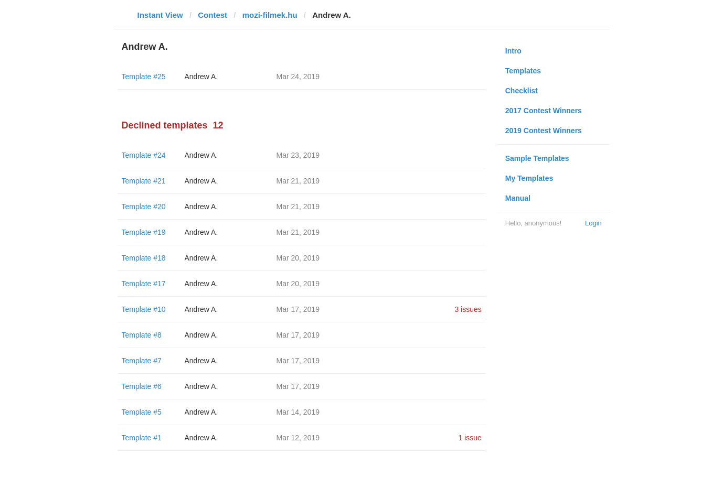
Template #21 (144, 181)
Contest (212, 14)
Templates (523, 71)
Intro (513, 51)
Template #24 (144, 155)
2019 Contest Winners (543, 130)
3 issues (467, 309)
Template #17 (144, 283)
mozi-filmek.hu (269, 14)
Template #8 (142, 335)
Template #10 (144, 309)
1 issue (469, 438)
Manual (517, 198)
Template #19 (144, 232)
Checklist (521, 90)
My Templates (529, 178)
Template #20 (144, 206)
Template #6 (142, 386)
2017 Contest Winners (543, 110)
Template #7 (142, 360)
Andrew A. (201, 76)
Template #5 (142, 412)
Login (593, 223)
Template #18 (144, 258)
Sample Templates (537, 158)
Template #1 (142, 438)
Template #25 (144, 76)
